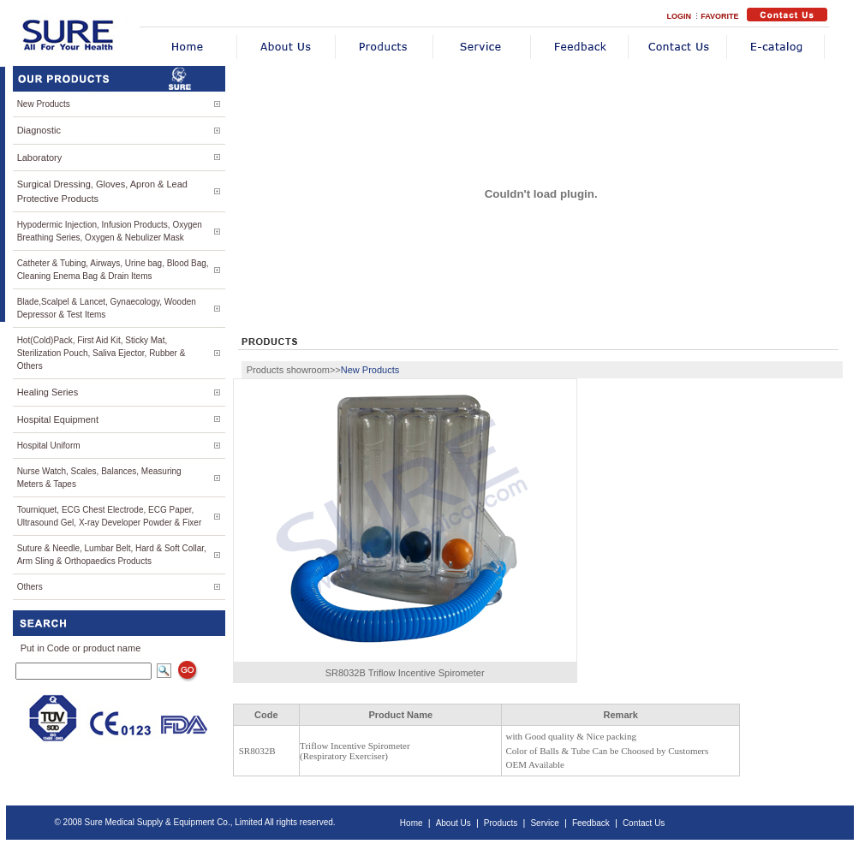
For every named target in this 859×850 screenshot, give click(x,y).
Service (544, 823)
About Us (453, 823)
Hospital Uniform (49, 445)
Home (411, 823)
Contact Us (644, 823)
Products (500, 823)
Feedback (591, 823)
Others (30, 586)
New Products (43, 104)
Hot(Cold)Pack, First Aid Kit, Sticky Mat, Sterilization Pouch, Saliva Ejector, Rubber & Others (101, 353)
